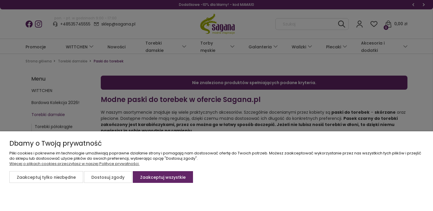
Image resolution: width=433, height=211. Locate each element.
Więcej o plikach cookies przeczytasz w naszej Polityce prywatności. (74, 163)
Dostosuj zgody (108, 177)
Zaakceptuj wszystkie (163, 177)
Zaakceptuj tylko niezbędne (46, 177)
